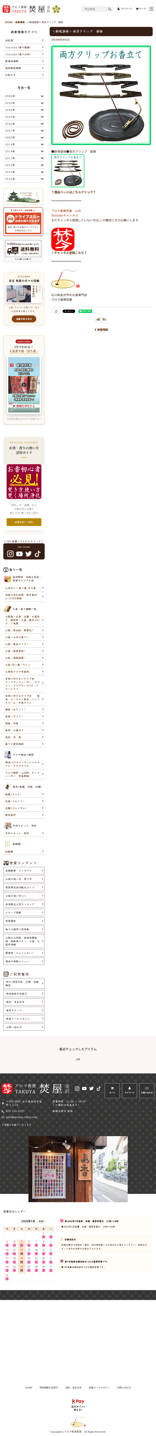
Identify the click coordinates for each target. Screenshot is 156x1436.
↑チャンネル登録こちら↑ (69, 253)
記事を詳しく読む (24, 522)
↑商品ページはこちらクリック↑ (73, 192)
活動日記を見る (24, 319)
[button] (151, 9)
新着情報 (101, 330)
